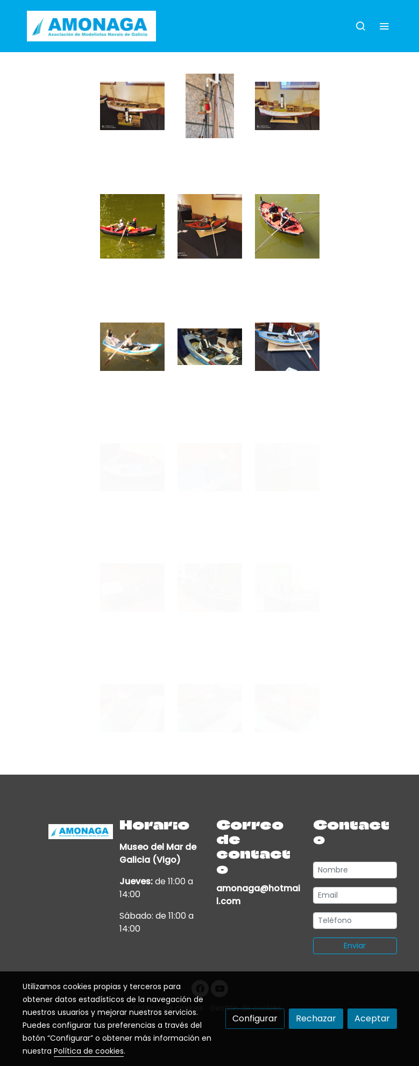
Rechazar (316, 1018)
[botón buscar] (360, 25)
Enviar (355, 945)
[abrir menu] (384, 25)
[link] (91, 26)
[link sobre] (64, 830)
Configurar (255, 1018)
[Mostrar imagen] (132, 106)
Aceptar (372, 1018)
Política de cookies (89, 1051)
